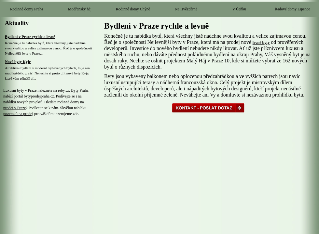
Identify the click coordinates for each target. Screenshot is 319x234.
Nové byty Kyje (18, 61)
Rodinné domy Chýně (133, 9)
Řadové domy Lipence (292, 9)
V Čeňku (239, 9)
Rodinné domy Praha (26, 9)
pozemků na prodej (18, 113)
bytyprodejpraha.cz (39, 96)
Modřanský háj (79, 9)
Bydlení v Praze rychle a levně (30, 36)
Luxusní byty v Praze (19, 90)
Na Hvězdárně (186, 9)
